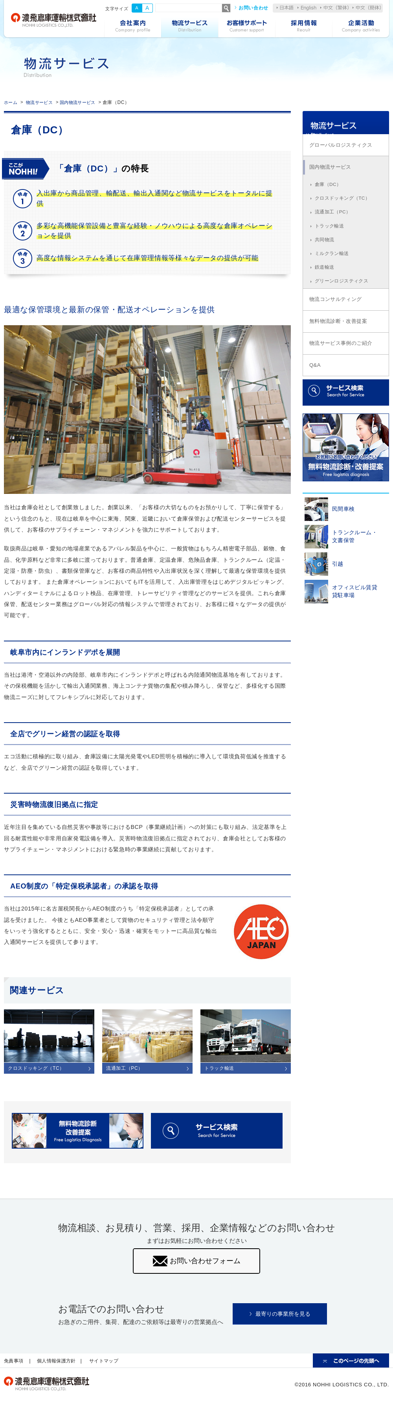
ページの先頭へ (351, 1366)
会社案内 (132, 26)
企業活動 (360, 26)
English (307, 8)
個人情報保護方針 (60, 1366)
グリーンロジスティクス (344, 306)
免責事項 (15, 1366)
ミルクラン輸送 (334, 276)
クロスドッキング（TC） (345, 216)
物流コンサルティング (339, 326)
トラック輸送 (331, 246)
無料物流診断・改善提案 (342, 349)
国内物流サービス (86, 102)
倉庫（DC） (329, 201)
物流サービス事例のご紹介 (345, 373)
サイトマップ (111, 1366)
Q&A (316, 397)
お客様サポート (246, 26)
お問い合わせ (253, 8)
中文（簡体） (367, 7)
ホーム (11, 102)
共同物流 (325, 261)
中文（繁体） (334, 7)
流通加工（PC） (334, 231)
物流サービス (189, 26)
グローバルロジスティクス (345, 158)
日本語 (285, 7)
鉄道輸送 (325, 291)
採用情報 (303, 26)
